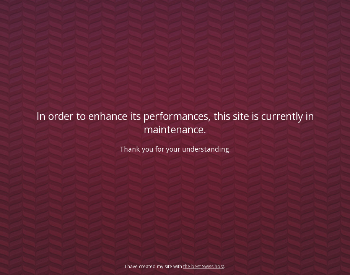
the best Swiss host (203, 266)
